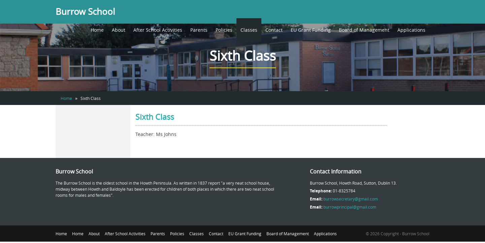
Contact (274, 30)
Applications (411, 30)
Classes (248, 30)
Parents (198, 30)
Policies (224, 30)
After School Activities (157, 30)
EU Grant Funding (311, 30)
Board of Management (364, 30)
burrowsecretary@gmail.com (350, 198)
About (118, 30)
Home (97, 30)
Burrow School (85, 12)
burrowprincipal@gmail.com (349, 207)
